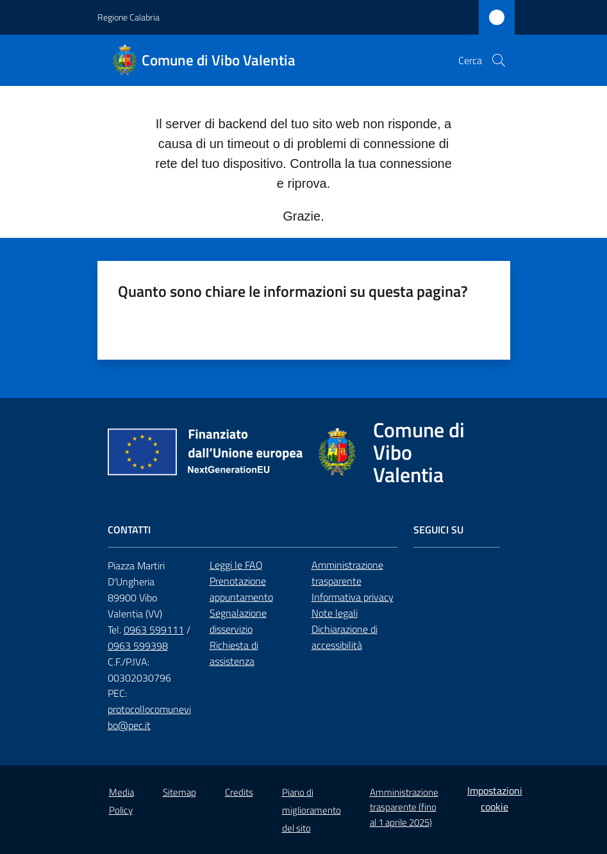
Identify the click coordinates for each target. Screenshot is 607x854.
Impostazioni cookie (494, 798)
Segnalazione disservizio (238, 621)
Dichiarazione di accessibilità (345, 637)
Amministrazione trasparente (347, 573)
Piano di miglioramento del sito (311, 810)
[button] (498, 60)
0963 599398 (138, 645)
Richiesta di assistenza (234, 653)
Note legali (335, 613)
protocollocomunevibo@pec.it (149, 717)
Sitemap (179, 792)
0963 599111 (154, 629)
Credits (239, 792)
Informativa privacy (353, 597)
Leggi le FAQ (236, 565)
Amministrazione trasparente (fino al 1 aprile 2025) (404, 807)
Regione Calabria (128, 17)
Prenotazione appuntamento (241, 589)
